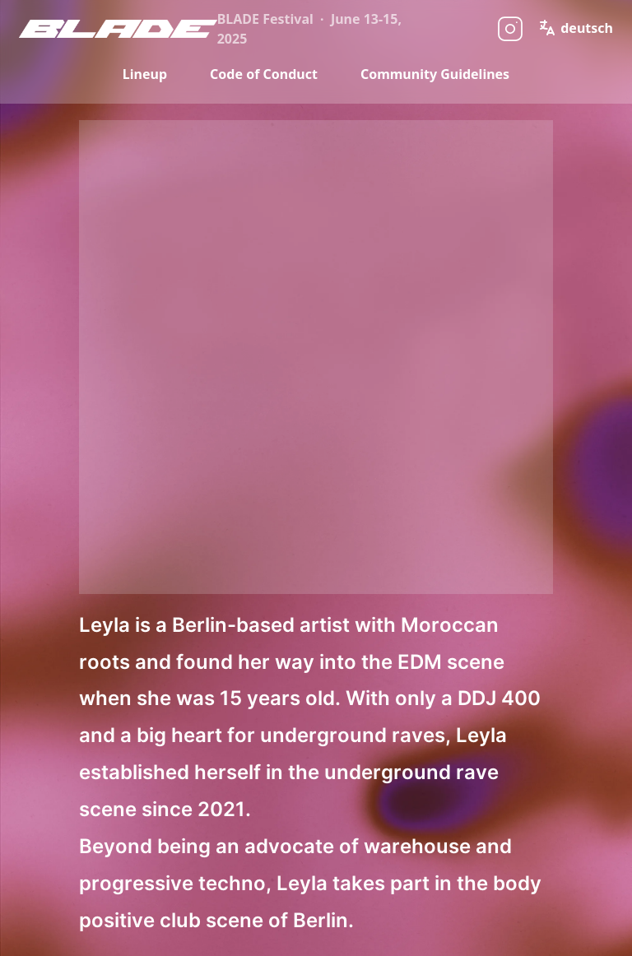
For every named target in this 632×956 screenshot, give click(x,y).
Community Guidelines (434, 74)
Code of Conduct (264, 74)
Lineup (145, 74)
